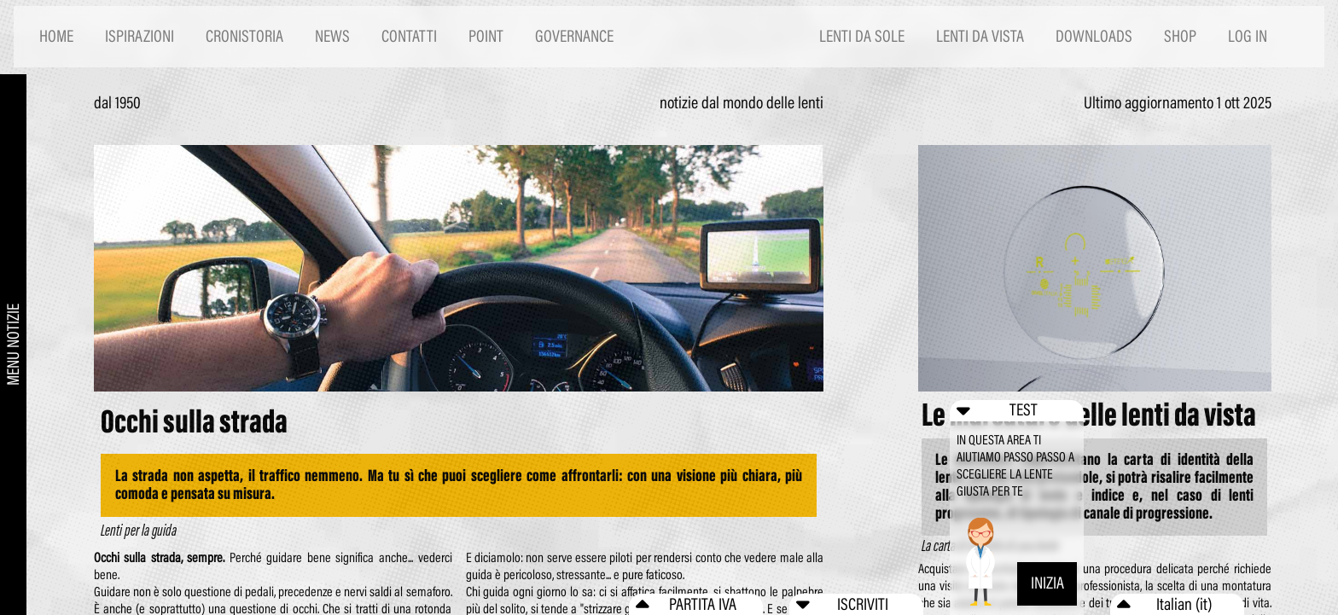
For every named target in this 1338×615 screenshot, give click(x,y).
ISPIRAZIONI (139, 36)
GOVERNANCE (574, 36)
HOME (56, 36)
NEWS (332, 36)
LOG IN (1247, 36)
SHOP (1180, 36)
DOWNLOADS (1094, 36)
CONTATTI (409, 36)
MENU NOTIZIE (13, 345)
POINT (485, 36)
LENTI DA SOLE (862, 36)
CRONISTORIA (244, 36)
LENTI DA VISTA (980, 36)
